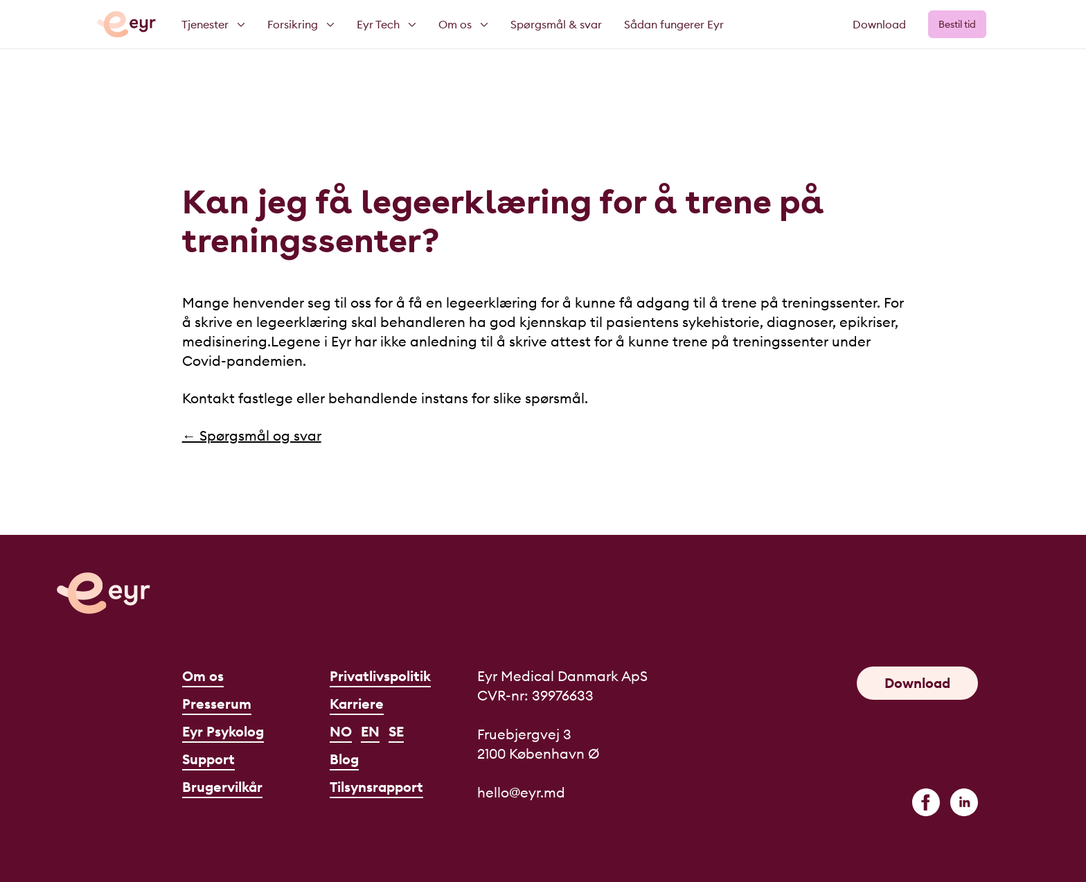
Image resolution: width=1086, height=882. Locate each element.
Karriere (357, 703)
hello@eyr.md (521, 792)
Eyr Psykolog (223, 731)
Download (879, 24)
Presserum (216, 703)
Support (208, 759)
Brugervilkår (222, 786)
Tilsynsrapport (376, 786)
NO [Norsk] (341, 731)
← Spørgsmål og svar (251, 435)
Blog (344, 759)
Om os (203, 676)
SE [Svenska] (396, 731)
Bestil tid (957, 24)
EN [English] (370, 731)
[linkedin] (964, 802)
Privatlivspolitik (380, 676)
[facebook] (926, 802)
